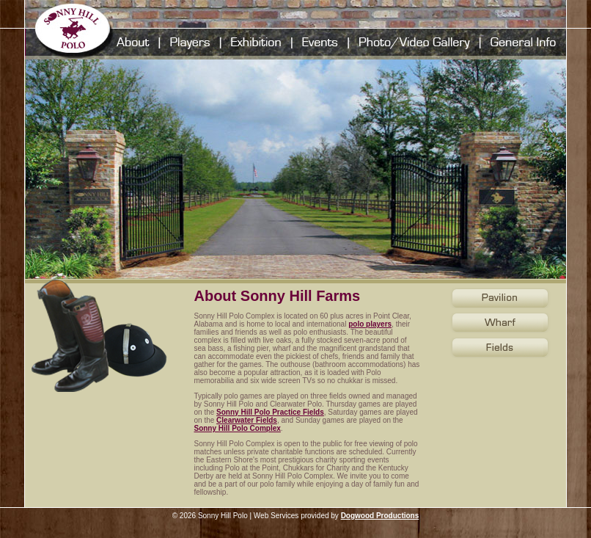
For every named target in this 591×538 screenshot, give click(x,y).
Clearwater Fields (246, 420)
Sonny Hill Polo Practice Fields (270, 412)
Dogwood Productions (380, 516)
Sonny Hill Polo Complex (237, 428)
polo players (370, 324)
